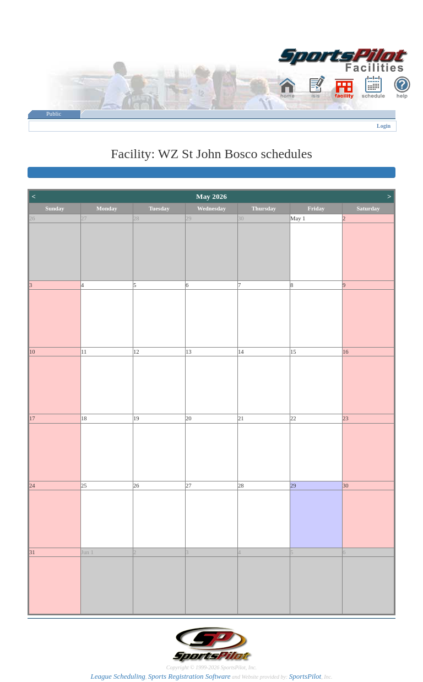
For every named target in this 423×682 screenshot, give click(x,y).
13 (189, 352)
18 (84, 418)
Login (384, 126)
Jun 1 (87, 552)
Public (54, 114)
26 (32, 218)
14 (241, 352)
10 (32, 352)
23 (346, 418)
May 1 (298, 218)
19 (136, 418)
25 (84, 486)
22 (293, 418)
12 (136, 352)
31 (32, 552)
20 (189, 418)
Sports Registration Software (189, 676)
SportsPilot (305, 676)
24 (32, 486)
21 (241, 418)
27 (84, 218)
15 (293, 352)
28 (136, 218)
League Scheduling (117, 676)
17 (32, 418)
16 (346, 352)
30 (241, 218)
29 (189, 218)
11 (83, 352)
